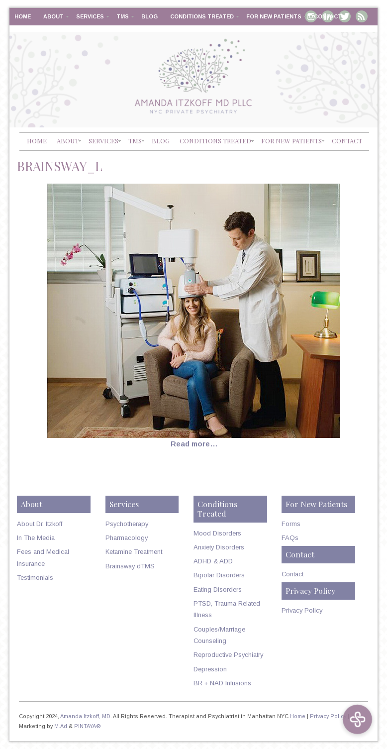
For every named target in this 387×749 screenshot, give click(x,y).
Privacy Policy (302, 610)
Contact (328, 16)
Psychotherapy (126, 524)
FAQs (290, 537)
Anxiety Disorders (219, 547)
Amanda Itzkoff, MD (85, 716)
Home (22, 16)
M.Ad (60, 726)
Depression (210, 669)
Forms (291, 524)
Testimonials (35, 577)
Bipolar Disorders (219, 575)
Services (90, 16)
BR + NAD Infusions (222, 683)
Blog (149, 16)
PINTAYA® (87, 726)
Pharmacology (126, 537)
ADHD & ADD (213, 561)
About (53, 16)
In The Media (36, 537)
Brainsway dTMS (130, 566)
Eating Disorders (218, 589)
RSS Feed (362, 16)
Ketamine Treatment (133, 551)
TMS (122, 16)
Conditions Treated (202, 16)
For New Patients (273, 16)
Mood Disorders (217, 533)
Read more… (194, 444)
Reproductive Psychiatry (228, 654)
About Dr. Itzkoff (39, 524)
